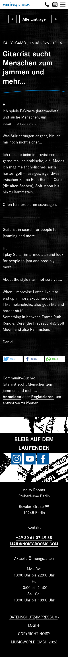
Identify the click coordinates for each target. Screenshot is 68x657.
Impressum (47, 617)
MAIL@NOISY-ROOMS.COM (34, 544)
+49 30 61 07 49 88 (34, 537)
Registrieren (42, 396)
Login (33, 625)
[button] (12, 359)
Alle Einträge (34, 19)
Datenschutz (22, 617)
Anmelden (12, 396)
